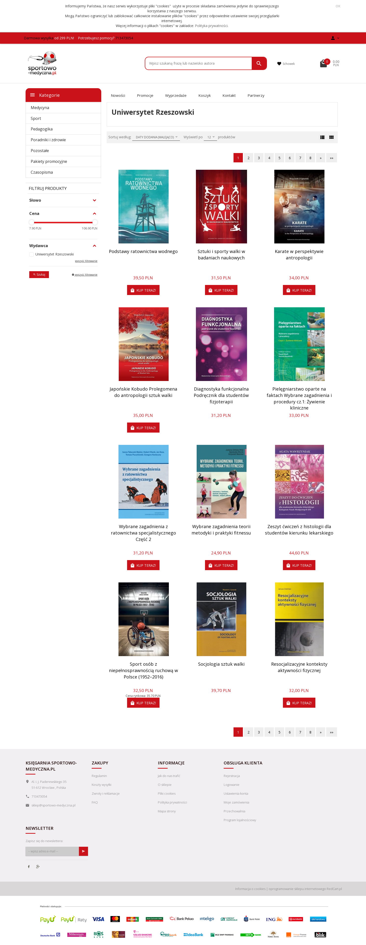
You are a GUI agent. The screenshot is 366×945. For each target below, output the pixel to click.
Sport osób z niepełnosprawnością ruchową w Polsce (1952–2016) (143, 670)
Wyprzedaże (176, 95)
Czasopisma (42, 172)
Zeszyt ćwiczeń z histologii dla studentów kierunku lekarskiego (299, 529)
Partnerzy (256, 95)
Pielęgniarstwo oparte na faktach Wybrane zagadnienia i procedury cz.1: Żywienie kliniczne (299, 398)
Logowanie (231, 784)
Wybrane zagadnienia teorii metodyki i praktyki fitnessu (221, 529)
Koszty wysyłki (101, 784)
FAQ (95, 802)
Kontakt (229, 95)
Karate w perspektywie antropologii (299, 254)
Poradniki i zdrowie (48, 139)
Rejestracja (232, 776)
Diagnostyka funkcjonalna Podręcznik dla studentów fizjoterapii (221, 395)
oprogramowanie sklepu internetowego (297, 889)
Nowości (118, 95)
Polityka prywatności (211, 25)
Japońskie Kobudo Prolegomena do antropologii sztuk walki (143, 392)
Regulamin (99, 776)
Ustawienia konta (236, 793)
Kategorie (44, 95)
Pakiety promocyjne (49, 161)
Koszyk (204, 95)
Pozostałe (40, 150)
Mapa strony (167, 811)
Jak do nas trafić (169, 776)
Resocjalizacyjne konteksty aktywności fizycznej (299, 667)
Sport (36, 118)
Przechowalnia (234, 811)
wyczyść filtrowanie (86, 261)
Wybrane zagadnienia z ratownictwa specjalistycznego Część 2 (143, 532)
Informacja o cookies (250, 889)
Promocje (145, 95)
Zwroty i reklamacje (106, 793)
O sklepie (165, 784)
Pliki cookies (167, 793)
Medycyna (40, 107)
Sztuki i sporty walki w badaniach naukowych (221, 254)
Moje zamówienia (236, 802)
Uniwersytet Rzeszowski (54, 254)
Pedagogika (42, 129)
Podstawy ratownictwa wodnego (143, 251)
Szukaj (39, 274)
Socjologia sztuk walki (221, 664)
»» (331, 157)
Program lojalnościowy (240, 820)
